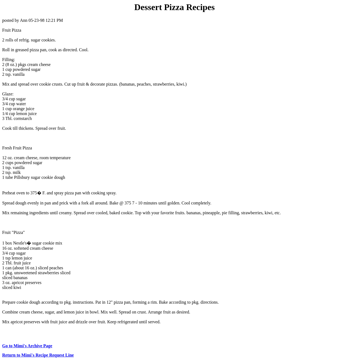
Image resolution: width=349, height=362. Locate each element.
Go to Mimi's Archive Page (27, 345)
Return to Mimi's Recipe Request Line (38, 355)
